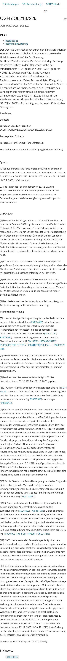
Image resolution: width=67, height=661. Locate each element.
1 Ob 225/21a (42, 533)
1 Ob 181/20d (37, 510)
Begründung (11, 40)
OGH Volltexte (53, 4)
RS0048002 (23, 510)
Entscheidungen (11, 4)
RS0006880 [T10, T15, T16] (13, 345)
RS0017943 (6, 403)
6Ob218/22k (12, 657)
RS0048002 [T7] (12, 533)
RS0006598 (36, 322)
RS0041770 (50, 333)
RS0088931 (28, 496)
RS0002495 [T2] (48, 341)
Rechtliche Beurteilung (16, 43)
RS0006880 (5, 337)
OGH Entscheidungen (32, 4)
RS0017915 (35, 399)
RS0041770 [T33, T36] (38, 345)
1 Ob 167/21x (32, 341)
